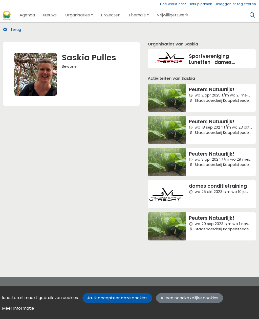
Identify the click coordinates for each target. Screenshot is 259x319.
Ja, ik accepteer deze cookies (117, 298)
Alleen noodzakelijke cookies (190, 298)
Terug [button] (12, 29)
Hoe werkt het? (173, 4)
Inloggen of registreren (236, 4)
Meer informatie (18, 308)
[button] (27, 15)
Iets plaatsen (201, 4)
